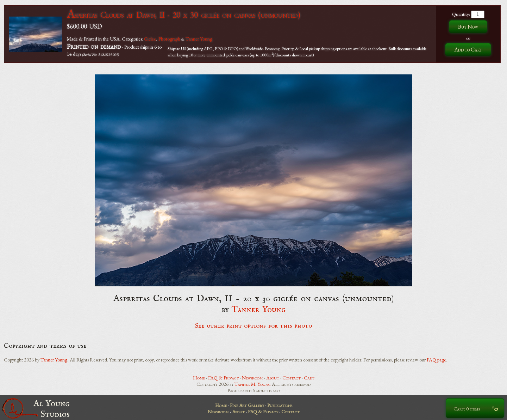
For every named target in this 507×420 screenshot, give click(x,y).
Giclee (150, 39)
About (272, 378)
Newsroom (252, 378)
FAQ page (436, 360)
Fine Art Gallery (247, 405)
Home (199, 378)
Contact (291, 378)
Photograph (169, 39)
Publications (279, 405)
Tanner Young (199, 39)
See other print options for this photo (253, 326)
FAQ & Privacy (223, 378)
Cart (309, 378)
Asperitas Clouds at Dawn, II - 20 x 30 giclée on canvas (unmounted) (183, 14)
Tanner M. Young (252, 384)
